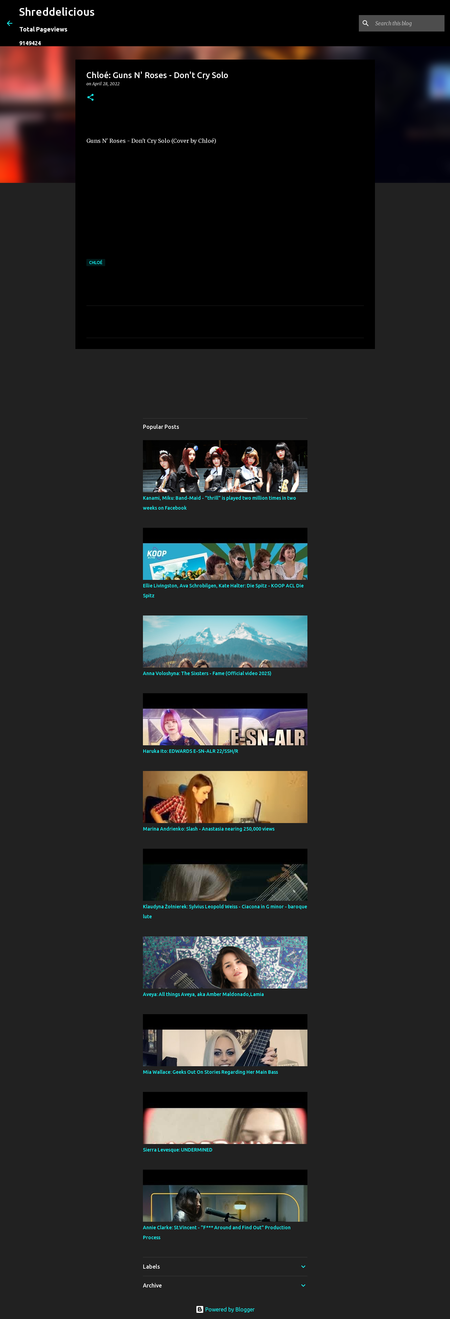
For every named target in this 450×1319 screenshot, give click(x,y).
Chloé (95, 262)
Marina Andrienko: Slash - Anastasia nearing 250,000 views (209, 829)
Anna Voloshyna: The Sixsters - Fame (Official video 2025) (207, 673)
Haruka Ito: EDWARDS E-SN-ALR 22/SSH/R (190, 751)
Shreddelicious (57, 11)
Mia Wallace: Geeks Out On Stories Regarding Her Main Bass (210, 1072)
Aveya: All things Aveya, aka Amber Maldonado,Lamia (203, 994)
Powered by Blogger (225, 1309)
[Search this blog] (409, 23)
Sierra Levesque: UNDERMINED (177, 1150)
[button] (90, 97)
